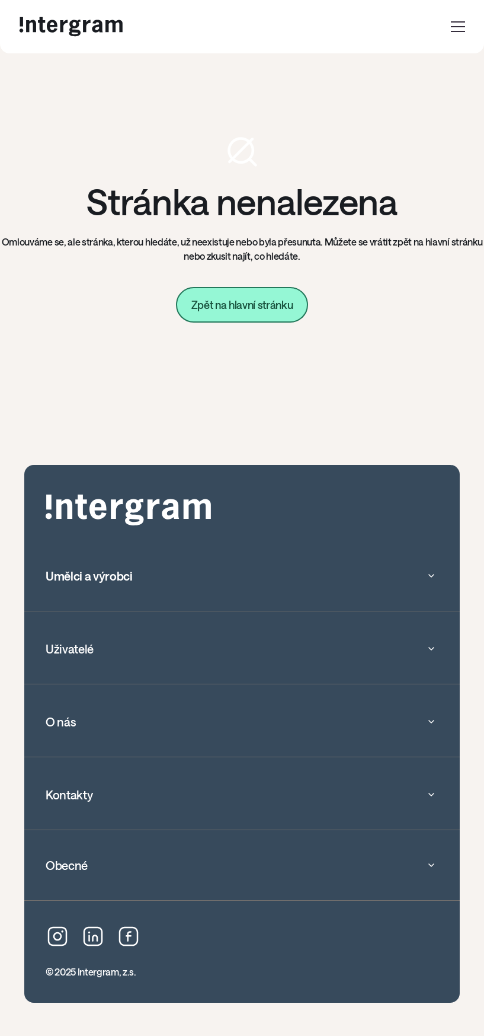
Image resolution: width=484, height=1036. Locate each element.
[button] (458, 26)
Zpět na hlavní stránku (242, 304)
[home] (71, 26)
